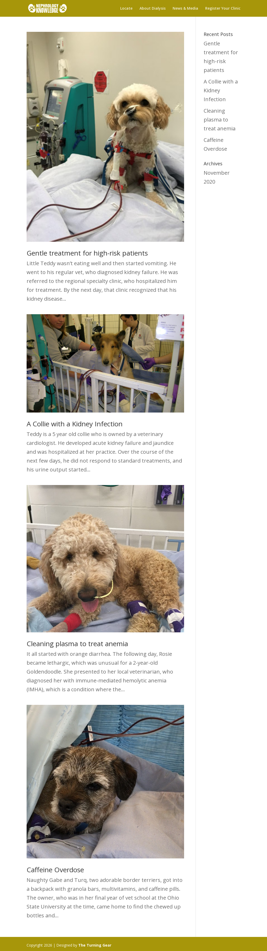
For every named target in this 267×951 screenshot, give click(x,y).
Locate (126, 9)
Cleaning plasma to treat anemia (77, 643)
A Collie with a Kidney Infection (75, 423)
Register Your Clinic (222, 9)
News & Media (185, 9)
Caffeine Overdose (55, 869)
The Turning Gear (94, 945)
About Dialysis (152, 9)
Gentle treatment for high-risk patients (87, 253)
